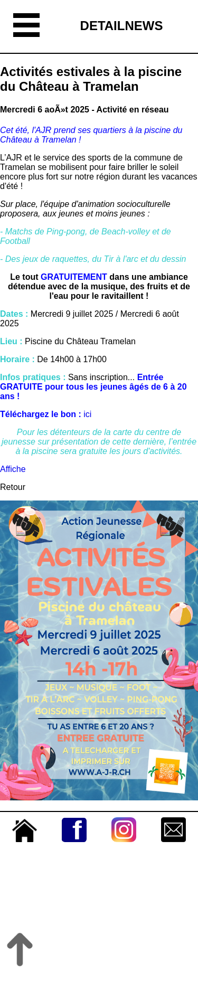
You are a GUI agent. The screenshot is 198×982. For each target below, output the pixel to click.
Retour (12, 487)
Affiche (13, 469)
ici (88, 414)
